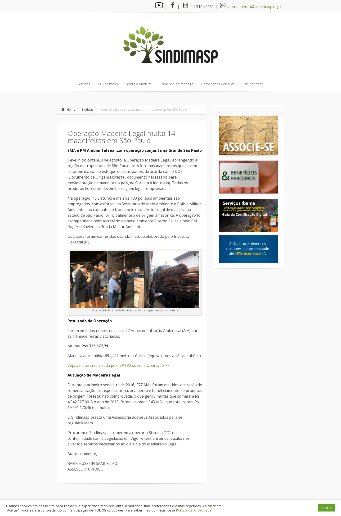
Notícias (88, 109)
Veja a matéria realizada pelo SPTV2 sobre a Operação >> (118, 365)
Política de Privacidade (193, 510)
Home (71, 109)
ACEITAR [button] (326, 508)
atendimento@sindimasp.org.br (256, 6)
